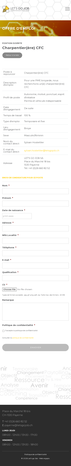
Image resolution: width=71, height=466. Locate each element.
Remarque (8, 300)
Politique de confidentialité (18, 325)
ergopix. (47, 458)
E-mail (6, 260)
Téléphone (9, 247)
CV (4, 285)
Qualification (10, 272)
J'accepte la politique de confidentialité (21, 330)
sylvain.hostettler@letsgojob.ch (41, 150)
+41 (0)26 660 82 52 (15, 421)
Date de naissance (13, 210)
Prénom (7, 198)
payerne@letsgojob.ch (18, 425)
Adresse (7, 223)
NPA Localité (10, 235)
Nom (5, 185)
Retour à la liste (12, 55)
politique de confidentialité (22, 338)
